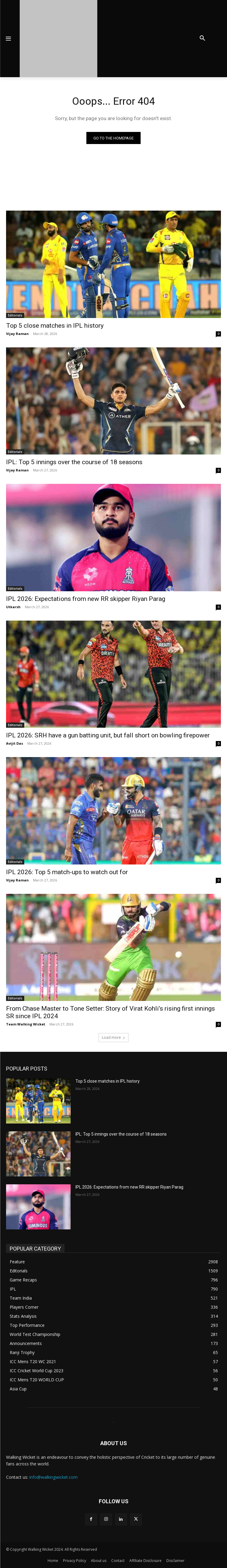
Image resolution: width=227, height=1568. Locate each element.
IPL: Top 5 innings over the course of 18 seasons (74, 462)
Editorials (15, 315)
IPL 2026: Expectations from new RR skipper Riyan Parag (85, 598)
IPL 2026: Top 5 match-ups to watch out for (67, 872)
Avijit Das (14, 743)
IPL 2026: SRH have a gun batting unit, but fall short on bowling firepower (108, 735)
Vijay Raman (17, 333)
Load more (113, 1037)
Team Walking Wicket (25, 1024)
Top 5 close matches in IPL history (55, 325)
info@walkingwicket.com (53, 1477)
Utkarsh (13, 607)
